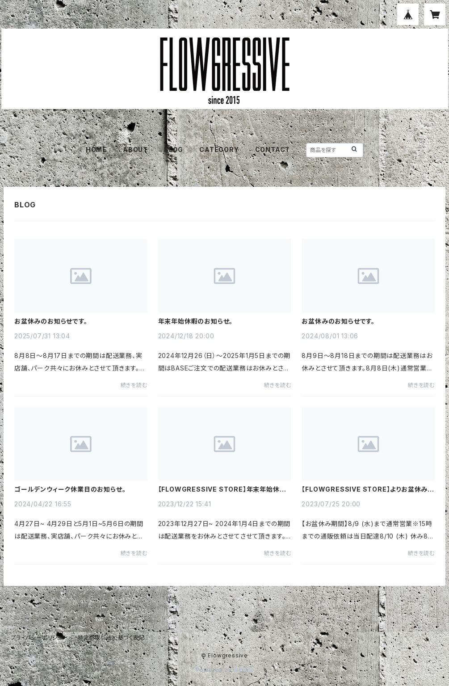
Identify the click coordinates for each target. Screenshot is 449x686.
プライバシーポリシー (37, 637)
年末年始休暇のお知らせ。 (195, 321)
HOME (96, 149)
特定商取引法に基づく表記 (111, 637)
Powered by (224, 669)
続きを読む (134, 385)
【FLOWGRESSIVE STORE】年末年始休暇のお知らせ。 (222, 489)
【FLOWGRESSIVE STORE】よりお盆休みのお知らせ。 (368, 489)
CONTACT (272, 149)
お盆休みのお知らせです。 (51, 321)
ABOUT (135, 149)
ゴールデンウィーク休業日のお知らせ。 (70, 489)
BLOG (173, 149)
